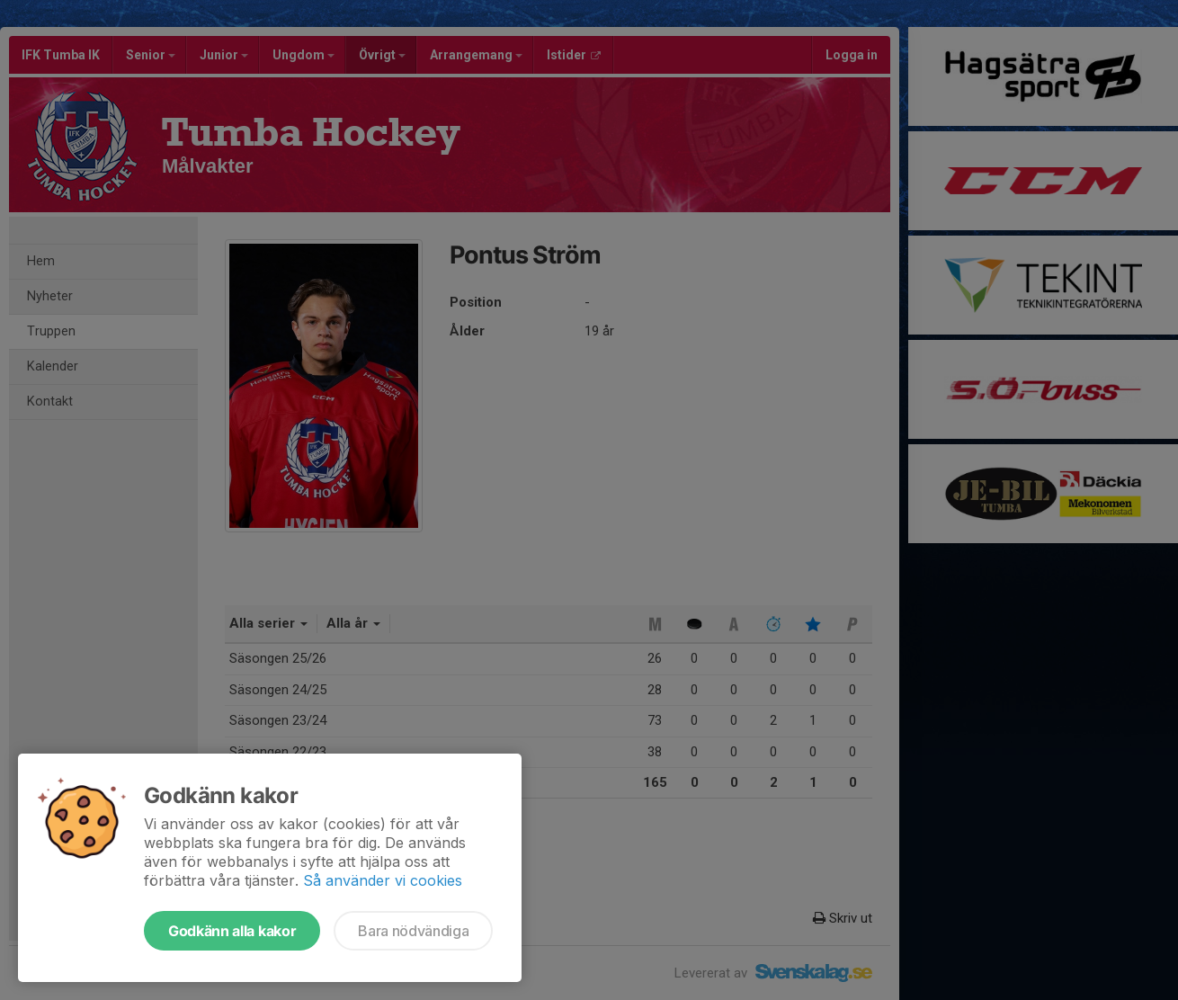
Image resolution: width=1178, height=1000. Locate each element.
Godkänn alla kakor (232, 931)
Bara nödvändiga (413, 931)
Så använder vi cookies (382, 880)
